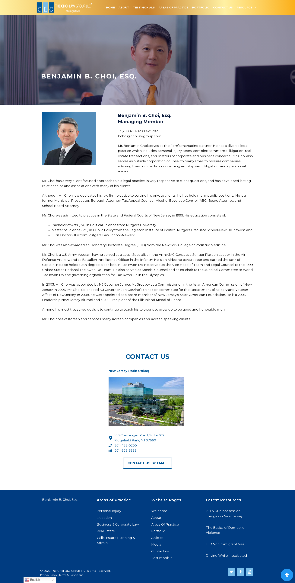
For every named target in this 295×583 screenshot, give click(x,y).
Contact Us (223, 7)
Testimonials (144, 7)
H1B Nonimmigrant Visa (225, 544)
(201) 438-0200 (125, 445)
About (124, 7)
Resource (247, 7)
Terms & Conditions (71, 574)
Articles (157, 538)
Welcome (159, 511)
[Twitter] (231, 572)
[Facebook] (240, 572)
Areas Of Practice (173, 7)
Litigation (104, 518)
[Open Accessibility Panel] (287, 575)
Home (110, 7)
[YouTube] (249, 572)
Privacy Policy (48, 574)
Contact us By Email (147, 463)
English (32, 580)
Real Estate (106, 531)
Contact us (160, 551)
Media (156, 544)
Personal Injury (109, 511)
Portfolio (200, 7)
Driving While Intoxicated (226, 555)
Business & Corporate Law (118, 524)
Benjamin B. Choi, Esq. (60, 500)
